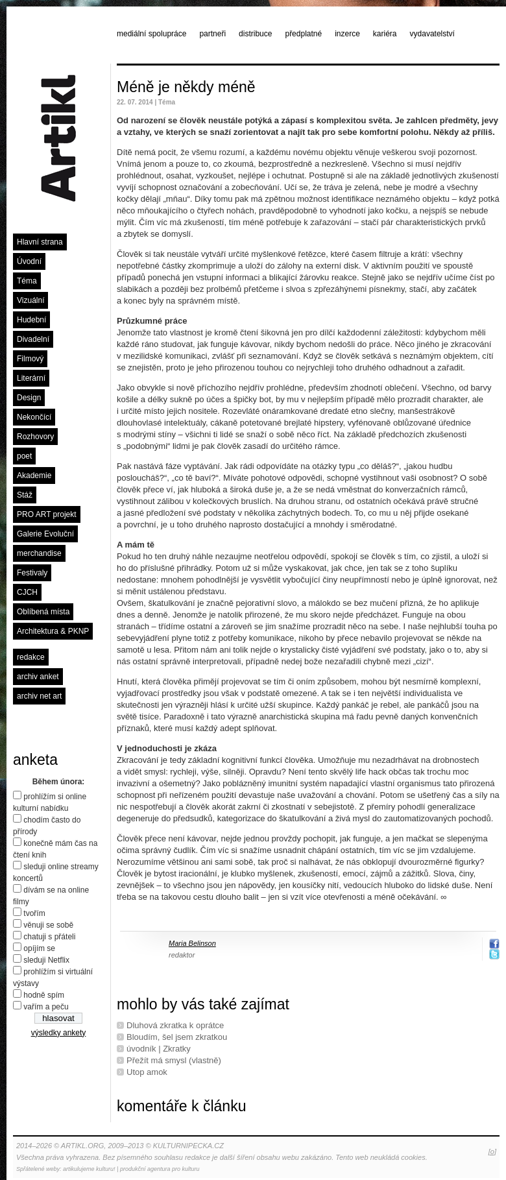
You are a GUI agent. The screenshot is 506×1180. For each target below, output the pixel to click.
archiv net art (39, 696)
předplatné (303, 33)
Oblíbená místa (43, 611)
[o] (492, 1151)
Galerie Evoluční (45, 533)
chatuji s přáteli (49, 936)
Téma (27, 280)
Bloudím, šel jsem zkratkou (176, 1037)
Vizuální (30, 300)
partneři (212, 33)
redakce (31, 657)
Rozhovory (35, 436)
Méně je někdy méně (186, 86)
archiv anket (38, 676)
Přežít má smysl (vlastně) (173, 1060)
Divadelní (33, 339)
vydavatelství (432, 33)
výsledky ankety (58, 1032)
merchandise (39, 553)
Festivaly (32, 572)
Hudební (31, 319)
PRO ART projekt (47, 514)
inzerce (347, 33)
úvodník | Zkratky (158, 1049)
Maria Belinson (192, 943)
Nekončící (34, 417)
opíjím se (39, 948)
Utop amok (146, 1072)
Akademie (34, 475)
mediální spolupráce (151, 33)
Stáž (24, 495)
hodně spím (43, 995)
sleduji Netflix (46, 960)
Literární (31, 378)
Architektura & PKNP (53, 631)
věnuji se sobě (48, 925)
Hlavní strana (40, 242)
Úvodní (29, 261)
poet (24, 456)
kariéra (385, 33)
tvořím (34, 913)
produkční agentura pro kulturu (160, 1169)
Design (29, 397)
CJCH (27, 592)
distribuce (255, 33)
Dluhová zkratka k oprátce (175, 1025)
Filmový (30, 358)
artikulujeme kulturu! (89, 1169)
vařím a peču (45, 1006)
